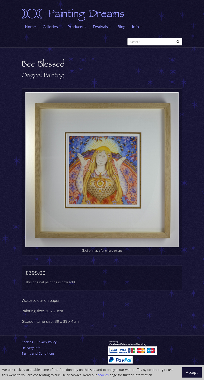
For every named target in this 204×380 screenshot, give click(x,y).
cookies (103, 375)
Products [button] (77, 26)
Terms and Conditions (38, 353)
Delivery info (31, 348)
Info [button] (137, 26)
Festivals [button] (102, 26)
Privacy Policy (46, 342)
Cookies (27, 342)
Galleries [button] (52, 26)
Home (30, 26)
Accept (192, 372)
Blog (121, 26)
